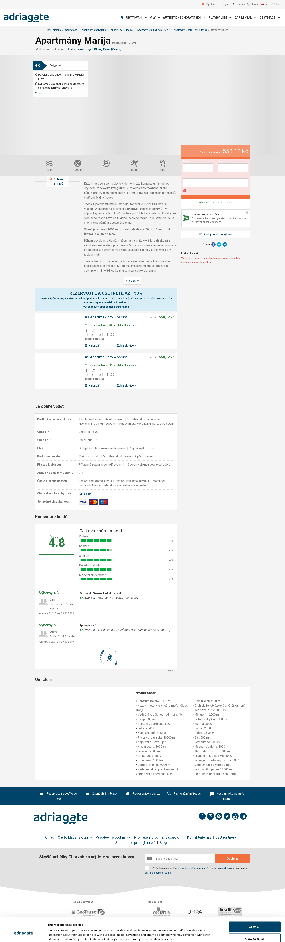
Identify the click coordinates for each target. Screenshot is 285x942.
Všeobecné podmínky (113, 837)
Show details (190, 932)
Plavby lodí (220, 17)
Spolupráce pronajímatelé (135, 843)
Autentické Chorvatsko (184, 17)
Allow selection (254, 920)
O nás (49, 837)
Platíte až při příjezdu (184, 794)
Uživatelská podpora (245, 4)
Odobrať (232, 858)
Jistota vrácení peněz (142, 794)
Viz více (39, 93)
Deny (254, 932)
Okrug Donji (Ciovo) (108, 49)
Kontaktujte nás (199, 837)
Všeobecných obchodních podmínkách (106, 306)
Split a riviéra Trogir (80, 49)
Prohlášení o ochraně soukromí (158, 837)
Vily (155, 17)
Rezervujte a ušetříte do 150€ (58, 796)
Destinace (270, 17)
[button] (264, 4)
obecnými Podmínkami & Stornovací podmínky (207, 867)
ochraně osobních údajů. (158, 872)
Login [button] (226, 4)
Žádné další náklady (102, 794)
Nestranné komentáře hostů (227, 796)
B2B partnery (225, 837)
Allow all (254, 908)
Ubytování (136, 17)
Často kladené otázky (75, 837)
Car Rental (245, 17)
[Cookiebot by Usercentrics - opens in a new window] (23, 935)
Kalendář (92, 345)
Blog (163, 843)
